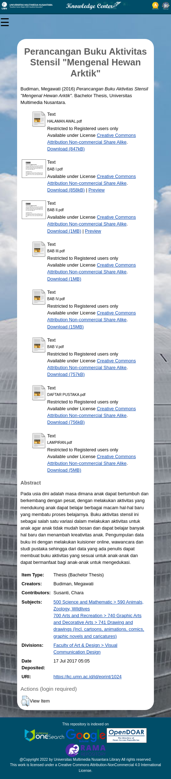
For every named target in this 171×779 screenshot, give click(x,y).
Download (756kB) (66, 422)
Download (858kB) (66, 190)
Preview (96, 190)
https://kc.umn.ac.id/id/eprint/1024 (87, 676)
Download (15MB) (65, 326)
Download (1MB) (64, 231)
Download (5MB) (64, 470)
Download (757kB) (66, 374)
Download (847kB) (66, 149)
